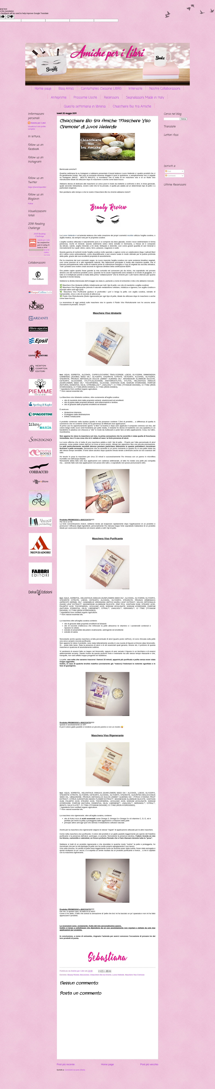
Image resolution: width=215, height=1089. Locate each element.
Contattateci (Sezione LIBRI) (101, 88)
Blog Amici (66, 88)
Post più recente (66, 1064)
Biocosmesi (84, 975)
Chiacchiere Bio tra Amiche (132, 106)
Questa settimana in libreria (85, 106)
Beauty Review (73, 975)
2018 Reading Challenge (40, 234)
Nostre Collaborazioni (164, 88)
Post (168, 171)
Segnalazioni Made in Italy (145, 97)
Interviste (135, 88)
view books (47, 255)
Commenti (170, 176)
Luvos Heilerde (118, 975)
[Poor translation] (10, 16)
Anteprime (58, 97)
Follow (30, 204)
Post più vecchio (149, 1064)
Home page (43, 88)
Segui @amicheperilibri (37, 187)
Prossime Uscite (85, 97)
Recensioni (111, 97)
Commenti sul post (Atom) (75, 1070)
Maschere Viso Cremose (134, 975)
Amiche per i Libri (38, 123)
